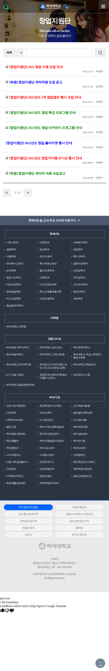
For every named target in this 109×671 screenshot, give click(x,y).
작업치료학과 (13, 284)
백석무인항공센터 (49, 433)
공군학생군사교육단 (51, 405)
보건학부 (11, 270)
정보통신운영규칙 (28, 514)
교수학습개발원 (81, 405)
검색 (7, 8)
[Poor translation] (9, 610)
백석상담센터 (80, 433)
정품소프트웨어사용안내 (79, 514)
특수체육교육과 (48, 263)
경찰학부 (11, 249)
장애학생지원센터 (83, 468)
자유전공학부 (47, 298)
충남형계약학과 (14, 305)
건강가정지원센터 (16, 405)
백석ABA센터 (47, 447)
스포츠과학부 (80, 284)
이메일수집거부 (28, 521)
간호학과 (44, 277)
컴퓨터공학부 (80, 263)
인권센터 (11, 468)
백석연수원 (79, 440)
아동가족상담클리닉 (17, 461)
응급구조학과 (13, 277)
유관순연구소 (47, 461)
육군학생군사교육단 (84, 461)
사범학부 (11, 256)
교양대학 (11, 412)
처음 (6, 192)
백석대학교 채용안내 (84, 364)
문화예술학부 (13, 291)
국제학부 (78, 298)
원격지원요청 (79, 534)
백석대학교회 (80, 426)
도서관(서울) (80, 419)
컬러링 (79, 527)
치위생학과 (79, 277)
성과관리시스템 (81, 374)
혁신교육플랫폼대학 (51, 291)
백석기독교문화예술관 (52, 426)
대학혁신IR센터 (14, 419)
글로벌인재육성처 (83, 412)
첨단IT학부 (79, 291)
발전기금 (11, 426)
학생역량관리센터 (49, 483)
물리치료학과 (47, 270)
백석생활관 (12, 440)
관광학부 (78, 249)
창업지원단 (46, 476)
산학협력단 (79, 454)
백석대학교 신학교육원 (52, 354)
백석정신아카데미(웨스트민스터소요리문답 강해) (53, 366)
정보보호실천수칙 (79, 521)
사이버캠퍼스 (13, 454)
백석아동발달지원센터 (52, 440)
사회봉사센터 (47, 454)
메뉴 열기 (103, 6)
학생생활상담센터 (16, 483)
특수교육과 (79, 256)
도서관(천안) (46, 419)
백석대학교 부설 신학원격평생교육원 (87, 356)
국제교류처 (46, 412)
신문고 (28, 534)
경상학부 (44, 249)
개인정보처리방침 (28, 507)
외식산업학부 (13, 298)
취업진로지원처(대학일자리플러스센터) (53, 376)
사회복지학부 (80, 242)
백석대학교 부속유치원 (18, 364)
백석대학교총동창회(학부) (20, 384)
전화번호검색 (79, 507)
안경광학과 (79, 270)
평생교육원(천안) (82, 476)
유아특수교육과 (14, 263)
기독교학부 (12, 242)
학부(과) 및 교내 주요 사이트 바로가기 (52, 220)
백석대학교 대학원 (16, 326)
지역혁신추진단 (14, 476)
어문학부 (44, 242)
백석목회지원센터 (16, 433)
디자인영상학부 (48, 284)
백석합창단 (12, 447)
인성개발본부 (47, 468)
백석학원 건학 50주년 (17, 347)
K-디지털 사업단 (15, 374)
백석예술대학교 (14, 354)
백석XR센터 (79, 447)
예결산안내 (28, 527)
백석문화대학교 (81, 347)
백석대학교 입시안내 (51, 347)
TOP (100, 665)
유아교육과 (46, 256)
